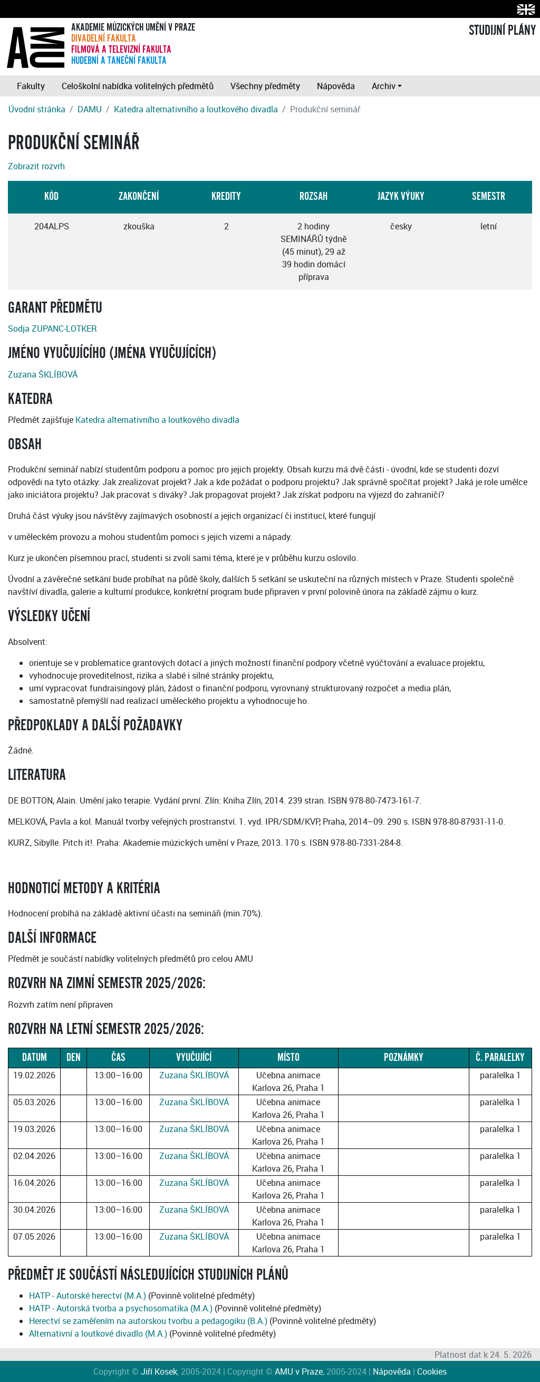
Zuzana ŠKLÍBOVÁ (43, 374)
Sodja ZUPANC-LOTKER (52, 328)
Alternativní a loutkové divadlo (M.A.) (98, 1333)
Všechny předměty (265, 86)
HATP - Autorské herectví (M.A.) (87, 1295)
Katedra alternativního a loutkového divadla (196, 109)
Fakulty (31, 86)
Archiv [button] (384, 86)
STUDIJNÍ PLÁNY (502, 30)
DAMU (90, 109)
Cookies (432, 1371)
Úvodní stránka (36, 109)
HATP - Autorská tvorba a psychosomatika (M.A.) (121, 1308)
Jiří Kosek (159, 1371)
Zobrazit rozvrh (36, 166)
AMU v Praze (299, 1371)
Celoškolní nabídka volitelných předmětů (138, 86)
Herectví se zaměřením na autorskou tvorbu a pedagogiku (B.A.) (148, 1321)
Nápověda (336, 86)
